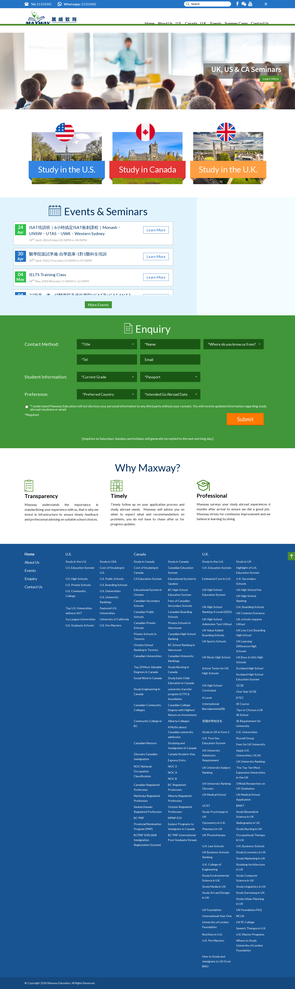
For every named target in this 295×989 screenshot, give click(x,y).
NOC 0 (172, 766)
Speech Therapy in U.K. (251, 928)
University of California (114, 619)
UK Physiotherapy (214, 835)
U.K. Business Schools (250, 846)
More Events (98, 304)
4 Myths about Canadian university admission (180, 732)
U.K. (203, 24)
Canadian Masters (145, 743)
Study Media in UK (214, 886)
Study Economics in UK (251, 852)
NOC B (172, 778)
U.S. (179, 24)
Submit (245, 419)
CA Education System (148, 578)
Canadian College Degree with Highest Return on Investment (182, 710)
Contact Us (260, 24)
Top (291, 556)
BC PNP (139, 818)
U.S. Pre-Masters (110, 625)
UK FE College (245, 922)
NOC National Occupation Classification (143, 771)
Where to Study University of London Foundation (249, 945)
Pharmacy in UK (212, 829)
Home (149, 24)
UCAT (206, 805)
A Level (207, 697)
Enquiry (31, 578)
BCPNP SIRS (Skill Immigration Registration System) (147, 840)
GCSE (240, 685)
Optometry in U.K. (214, 822)
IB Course (242, 704)
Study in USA (108, 561)
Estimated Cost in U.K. (216, 578)
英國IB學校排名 (212, 721)
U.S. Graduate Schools (80, 625)
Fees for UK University (250, 744)
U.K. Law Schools (213, 846)
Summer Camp (236, 24)
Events (215, 24)
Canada (191, 24)
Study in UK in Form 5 (215, 732)
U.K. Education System (216, 567)
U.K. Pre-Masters (213, 940)
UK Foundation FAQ (249, 910)
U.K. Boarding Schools (250, 607)
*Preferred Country (98, 395)
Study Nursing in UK (249, 829)
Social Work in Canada (148, 678)
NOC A (172, 772)
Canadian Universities (148, 656)
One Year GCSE (246, 691)
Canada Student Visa (181, 754)
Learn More (271, 79)
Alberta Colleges (178, 721)
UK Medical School (214, 794)
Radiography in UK (248, 822)
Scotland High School (249, 668)
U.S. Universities (110, 591)
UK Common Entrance (250, 613)
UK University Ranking (250, 761)
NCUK (240, 916)
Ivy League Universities (80, 619)
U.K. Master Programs (250, 934)
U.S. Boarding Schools (113, 585)
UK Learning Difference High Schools (246, 646)
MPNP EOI (175, 818)
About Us (165, 24)
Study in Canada (144, 561)
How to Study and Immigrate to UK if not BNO (216, 961)
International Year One (217, 916)
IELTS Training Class (47, 274)
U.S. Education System (80, 567)
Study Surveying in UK (250, 892)
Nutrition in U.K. (212, 934)
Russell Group (245, 738)
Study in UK (243, 561)
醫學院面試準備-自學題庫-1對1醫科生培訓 (68, 253)
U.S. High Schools (77, 578)
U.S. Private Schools (78, 585)
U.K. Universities (247, 732)
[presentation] (108, 421)
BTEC (240, 697)
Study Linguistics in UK (251, 886)
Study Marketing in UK (250, 858)
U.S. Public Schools (112, 578)
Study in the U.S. (76, 561)
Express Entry (177, 760)
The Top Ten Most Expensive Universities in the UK (250, 772)
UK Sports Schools (214, 641)
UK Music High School (216, 657)
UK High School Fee (248, 589)
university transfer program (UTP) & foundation (180, 694)
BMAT (240, 805)
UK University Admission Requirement (211, 755)
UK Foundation (211, 910)
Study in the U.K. (213, 561)
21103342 (44, 4)
